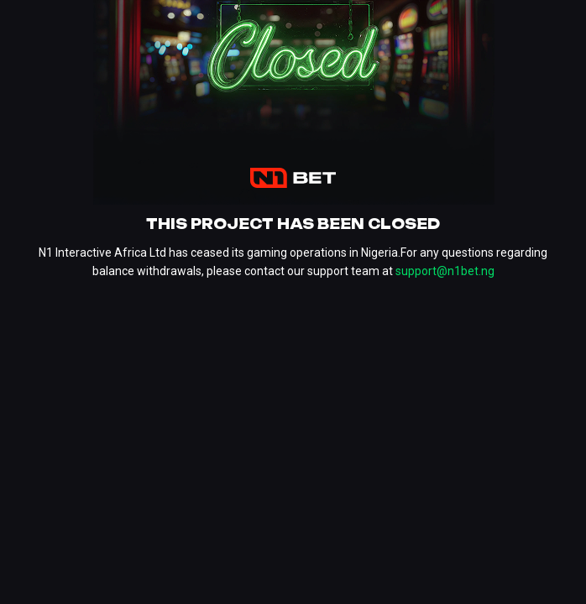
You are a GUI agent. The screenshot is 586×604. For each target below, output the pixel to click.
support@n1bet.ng (444, 271)
